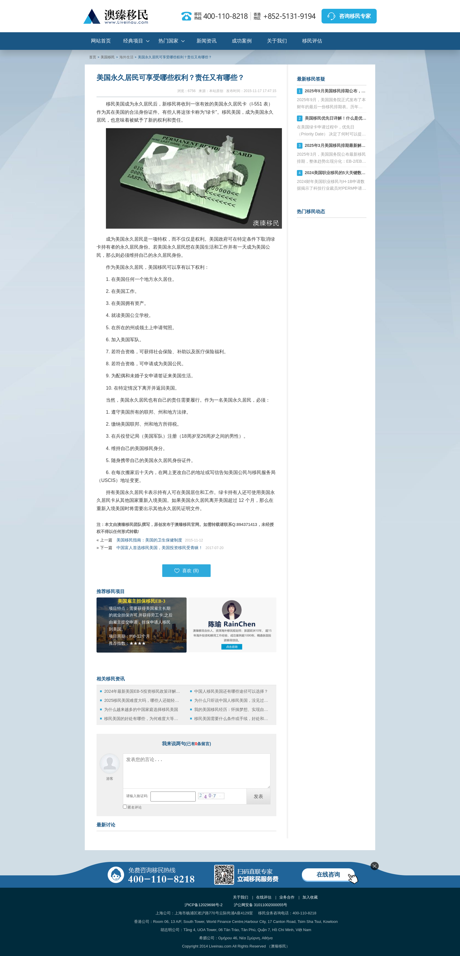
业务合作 (287, 897)
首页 (92, 57)
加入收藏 (310, 897)
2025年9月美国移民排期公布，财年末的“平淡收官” (351, 91)
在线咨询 (328, 874)
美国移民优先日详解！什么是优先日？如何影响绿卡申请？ (358, 118)
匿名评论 (135, 807)
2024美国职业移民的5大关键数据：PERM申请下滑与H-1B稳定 (362, 172)
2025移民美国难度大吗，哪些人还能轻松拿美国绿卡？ (142, 700)
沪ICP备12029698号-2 (204, 905)
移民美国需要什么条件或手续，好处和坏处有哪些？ (232, 718)
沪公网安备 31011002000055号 (261, 905)
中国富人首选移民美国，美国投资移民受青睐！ (159, 547)
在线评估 (263, 897)
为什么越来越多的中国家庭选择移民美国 (141, 709)
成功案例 (242, 41)
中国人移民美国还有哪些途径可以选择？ (231, 691)
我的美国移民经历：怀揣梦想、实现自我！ (232, 709)
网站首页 (101, 41)
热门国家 (168, 41)
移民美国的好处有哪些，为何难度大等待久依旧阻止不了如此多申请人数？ (142, 718)
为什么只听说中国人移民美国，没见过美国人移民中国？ (232, 700)
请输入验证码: (137, 796)
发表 (258, 796)
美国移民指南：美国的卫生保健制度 (149, 540)
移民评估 (312, 41)
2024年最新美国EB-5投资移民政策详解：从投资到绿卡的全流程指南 (142, 691)
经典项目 (133, 41)
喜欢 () (186, 571)
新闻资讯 (207, 41)
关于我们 (277, 41)
